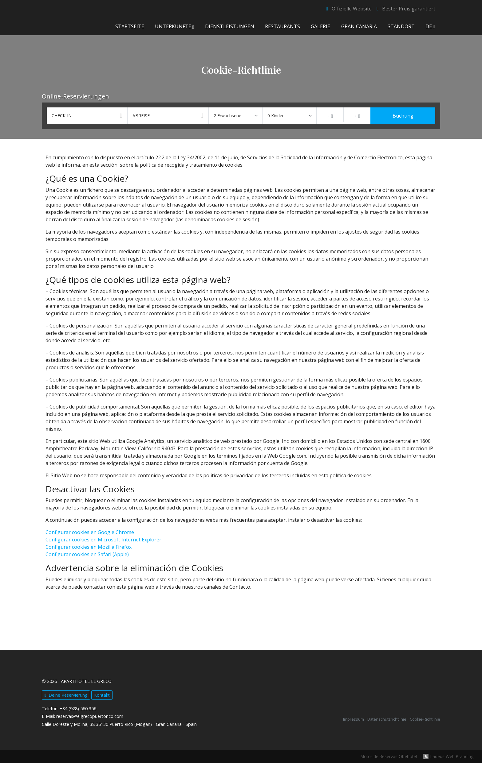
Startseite (129, 26)
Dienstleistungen (229, 26)
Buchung (403, 115)
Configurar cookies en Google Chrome (89, 532)
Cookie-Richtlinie (425, 719)
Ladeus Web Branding (451, 756)
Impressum (353, 719)
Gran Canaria (359, 26)
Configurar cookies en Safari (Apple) (87, 554)
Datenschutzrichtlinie (386, 719)
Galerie (320, 26)
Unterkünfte (174, 26)
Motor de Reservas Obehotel (389, 756)
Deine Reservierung (66, 695)
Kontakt (102, 695)
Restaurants (282, 26)
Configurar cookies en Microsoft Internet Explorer (103, 539)
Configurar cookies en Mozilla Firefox (88, 547)
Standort (400, 26)
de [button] (430, 26)
